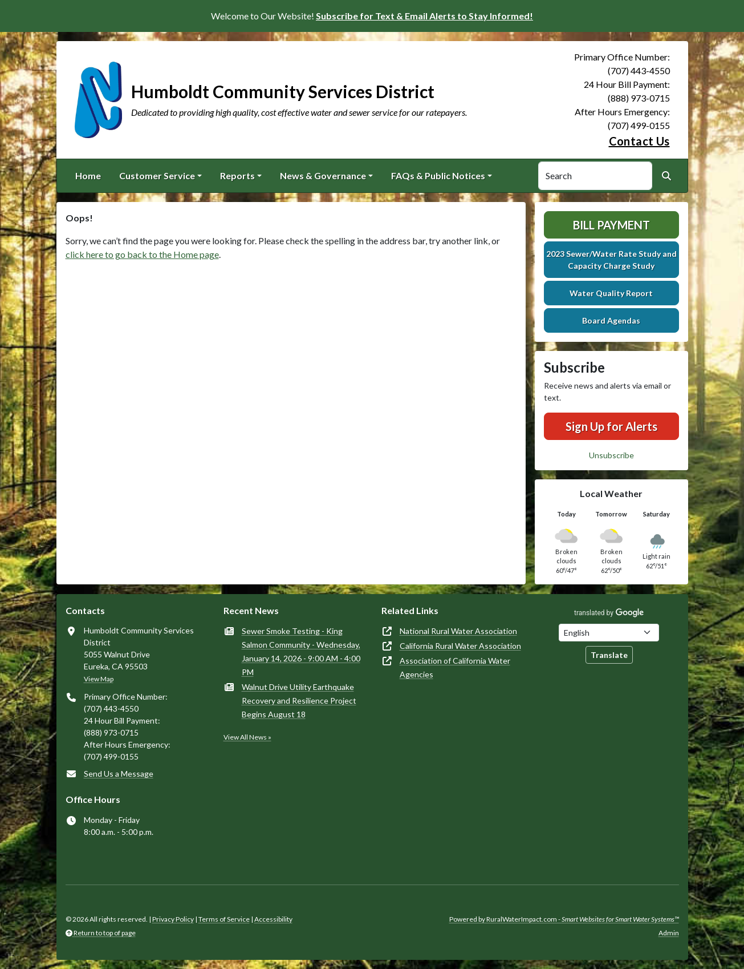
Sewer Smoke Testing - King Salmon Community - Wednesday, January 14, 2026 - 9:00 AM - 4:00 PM (301, 651)
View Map (98, 679)
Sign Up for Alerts (611, 426)
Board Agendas (611, 320)
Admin (668, 932)
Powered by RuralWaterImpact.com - (564, 919)
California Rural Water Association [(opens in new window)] (460, 646)
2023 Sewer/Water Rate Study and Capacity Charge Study (611, 259)
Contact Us (639, 141)
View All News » (247, 737)
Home (88, 175)
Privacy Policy (173, 919)
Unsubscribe (611, 455)
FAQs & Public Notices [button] (438, 175)
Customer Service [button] (157, 175)
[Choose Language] (609, 632)
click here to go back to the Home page (142, 254)
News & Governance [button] (323, 175)
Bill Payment (611, 225)
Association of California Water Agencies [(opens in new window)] (455, 667)
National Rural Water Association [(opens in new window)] (458, 631)
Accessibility (273, 919)
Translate (609, 655)
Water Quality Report (611, 293)
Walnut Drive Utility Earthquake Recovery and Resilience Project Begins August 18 (299, 700)
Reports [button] (237, 175)
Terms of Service (224, 919)
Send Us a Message (118, 773)
